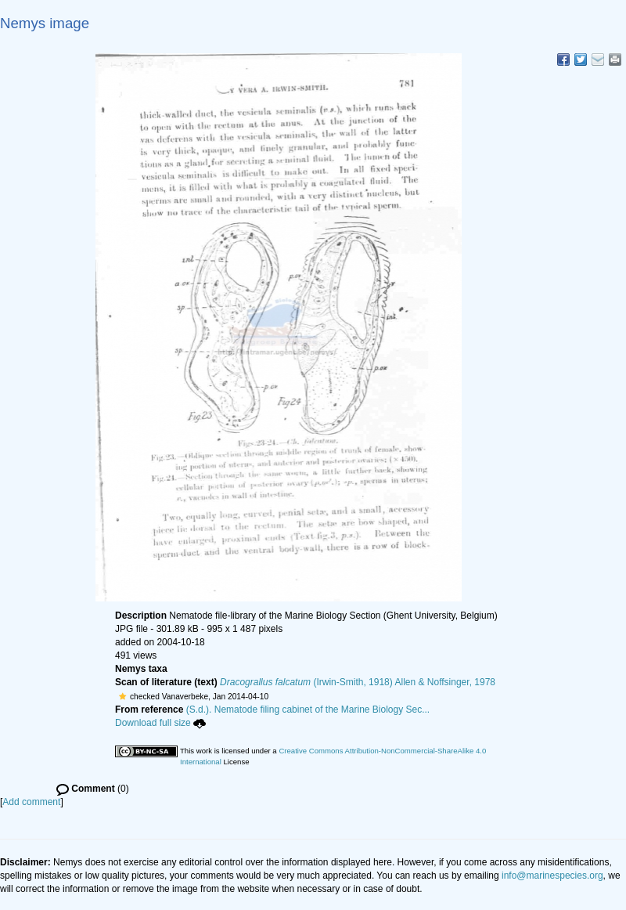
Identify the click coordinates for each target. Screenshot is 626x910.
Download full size (160, 722)
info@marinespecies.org (552, 875)
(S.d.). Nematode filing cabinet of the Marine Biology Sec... (308, 709)
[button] (122, 696)
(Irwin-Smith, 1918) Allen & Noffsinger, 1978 (357, 682)
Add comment (31, 801)
